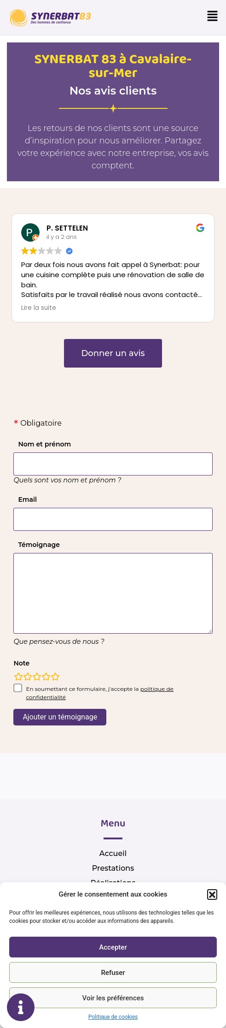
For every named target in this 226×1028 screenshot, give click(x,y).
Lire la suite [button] (38, 308)
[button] (212, 894)
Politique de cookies (113, 1017)
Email (27, 499)
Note (21, 663)
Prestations (113, 868)
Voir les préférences (113, 998)
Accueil (113, 853)
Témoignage (38, 545)
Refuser (113, 973)
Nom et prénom (44, 444)
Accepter (113, 947)
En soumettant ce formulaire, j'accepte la (100, 693)
